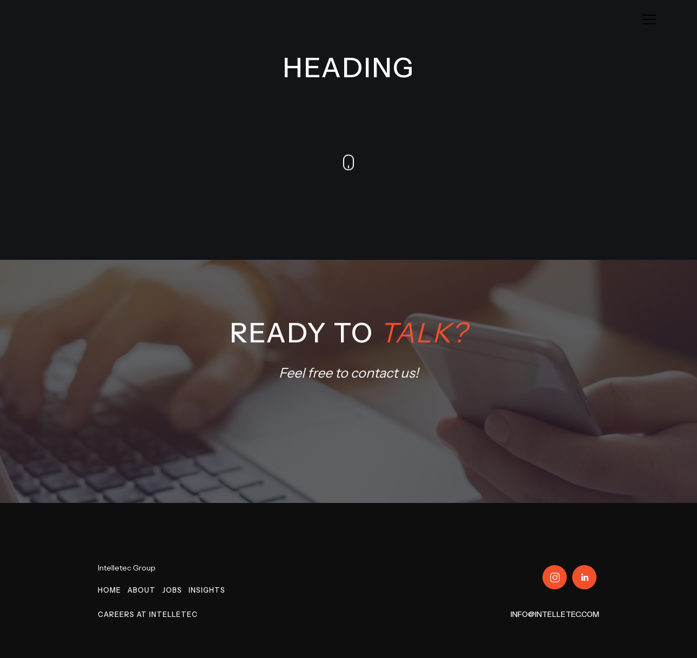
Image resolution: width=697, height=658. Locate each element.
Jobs (172, 590)
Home (109, 590)
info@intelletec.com (555, 614)
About (142, 590)
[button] (649, 19)
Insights (207, 590)
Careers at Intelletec (148, 614)
